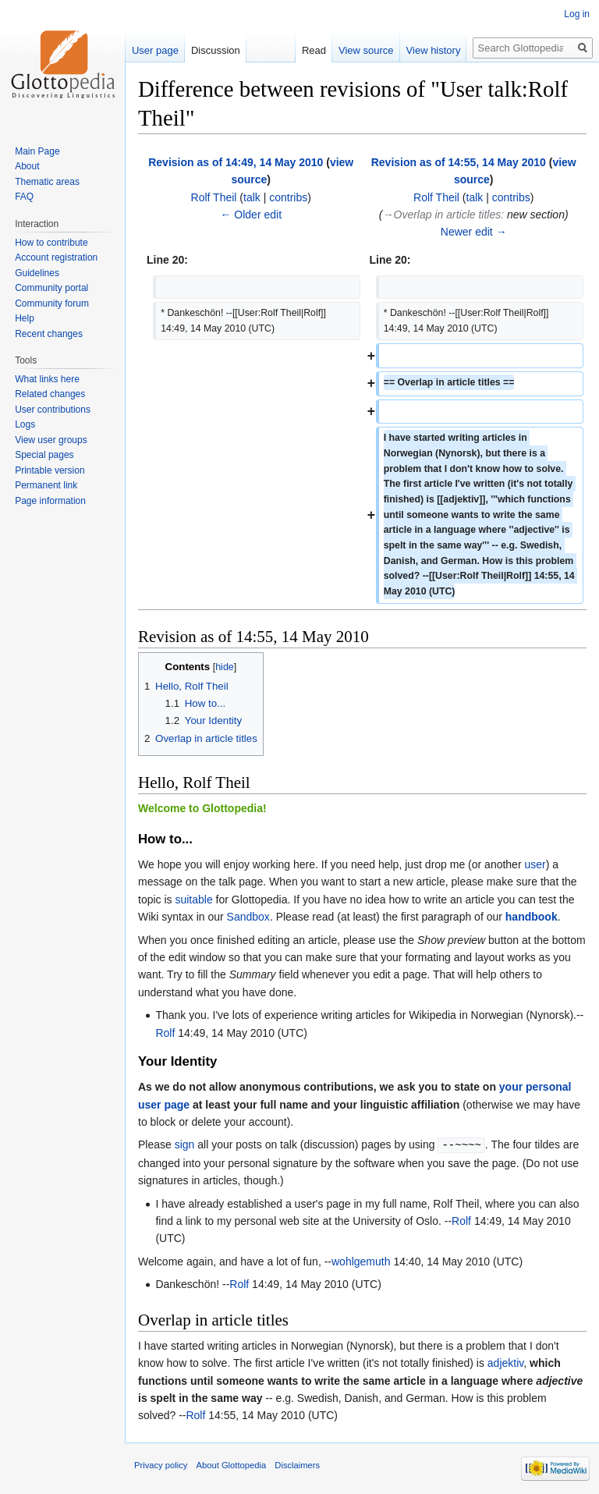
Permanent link (46, 485)
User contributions (52, 409)
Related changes (50, 394)
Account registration (56, 257)
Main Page (37, 151)
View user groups (51, 440)
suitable (193, 899)
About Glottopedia (232, 1464)
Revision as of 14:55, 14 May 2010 (458, 162)
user (534, 864)
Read (314, 50)
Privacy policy (160, 1464)
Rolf (165, 1033)
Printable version (49, 470)
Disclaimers (297, 1464)
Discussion (215, 50)
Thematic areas (47, 181)
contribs (288, 197)
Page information (50, 500)
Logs (25, 424)
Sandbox (248, 916)
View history (433, 50)
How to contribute (51, 242)
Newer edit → (474, 231)
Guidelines (37, 273)
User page (155, 50)
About (27, 166)
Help (24, 318)
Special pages (44, 454)
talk (252, 197)
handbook (531, 916)
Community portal (51, 287)
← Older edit (251, 214)
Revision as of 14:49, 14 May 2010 (235, 162)
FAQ (24, 196)
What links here (47, 379)
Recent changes (49, 333)
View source (366, 50)
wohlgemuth (361, 1260)
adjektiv (505, 1362)
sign (185, 1144)
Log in (577, 14)
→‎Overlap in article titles (442, 214)
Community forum (52, 303)
